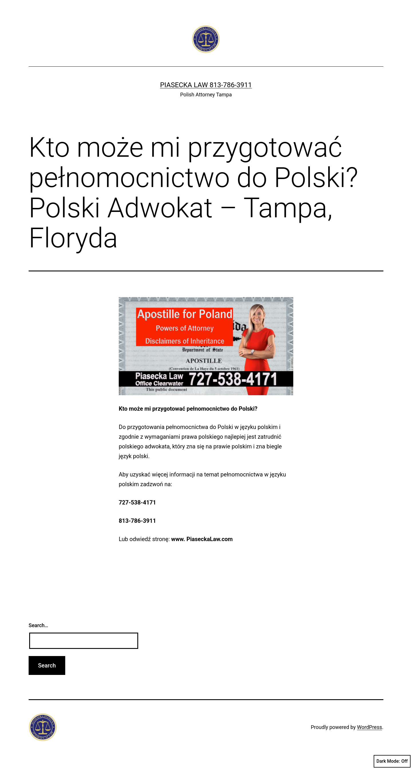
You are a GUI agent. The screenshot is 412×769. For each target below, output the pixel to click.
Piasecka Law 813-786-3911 (206, 85)
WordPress (369, 727)
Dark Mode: (392, 761)
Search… (38, 625)
